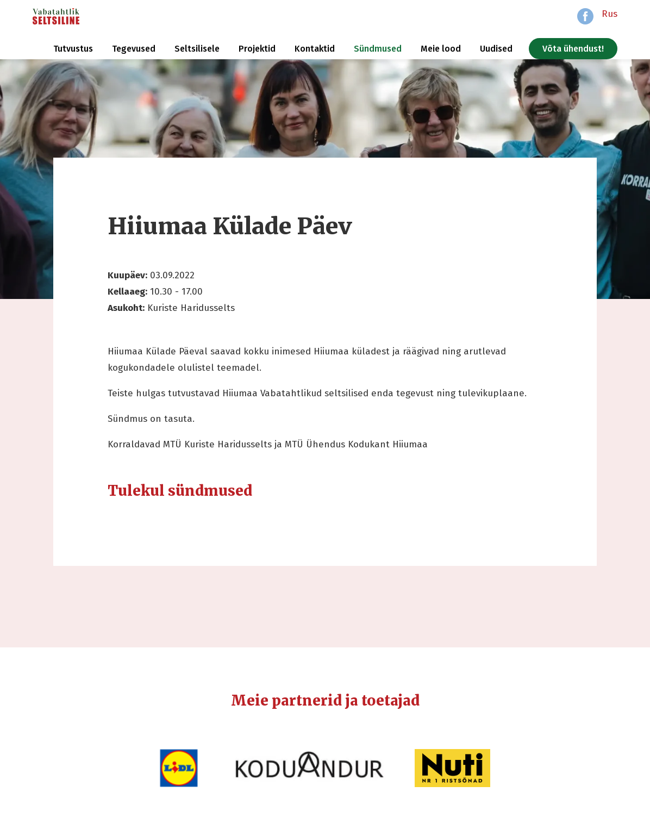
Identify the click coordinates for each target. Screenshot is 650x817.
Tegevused (133, 48)
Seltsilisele (197, 48)
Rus (609, 14)
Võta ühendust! (573, 48)
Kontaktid (315, 48)
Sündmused (378, 48)
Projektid (257, 48)
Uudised (496, 48)
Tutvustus (73, 48)
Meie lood (441, 48)
